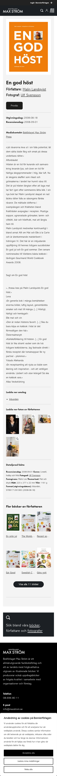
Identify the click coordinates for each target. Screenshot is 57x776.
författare (13, 631)
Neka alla (28, 769)
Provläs (14, 105)
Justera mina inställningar (28, 761)
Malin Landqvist (34, 89)
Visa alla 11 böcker (28, 584)
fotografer (35, 631)
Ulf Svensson (31, 95)
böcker (34, 625)
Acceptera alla (28, 753)
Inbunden (14, 399)
